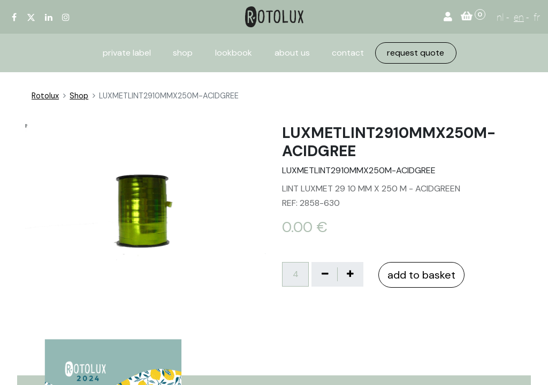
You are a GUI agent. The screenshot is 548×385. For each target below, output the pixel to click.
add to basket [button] (421, 275)
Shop (79, 96)
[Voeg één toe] (350, 274)
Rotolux (45, 96)
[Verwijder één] (324, 274)
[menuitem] (127, 53)
